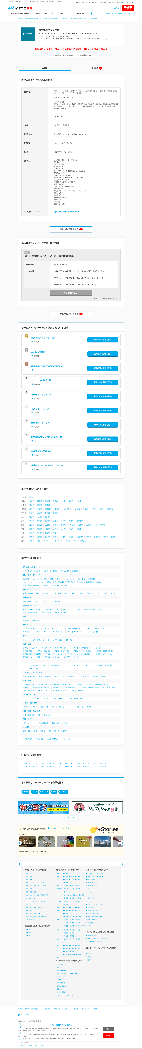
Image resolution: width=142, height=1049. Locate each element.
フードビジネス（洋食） (52, 665)
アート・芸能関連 (99, 676)
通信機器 (45, 585)
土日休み (90, 954)
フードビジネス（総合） (31, 665)
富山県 (31, 517)
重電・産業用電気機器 (31, 585)
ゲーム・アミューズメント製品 (74, 579)
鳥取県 (31, 529)
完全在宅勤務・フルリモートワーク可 (68, 973)
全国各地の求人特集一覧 (94, 942)
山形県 (63, 501)
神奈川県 (66, 509)
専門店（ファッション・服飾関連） (79, 654)
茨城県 (31, 505)
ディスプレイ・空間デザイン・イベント (75, 676)
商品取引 (56, 687)
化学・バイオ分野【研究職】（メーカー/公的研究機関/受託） (50, 256)
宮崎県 (71, 537)
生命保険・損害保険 (60, 690)
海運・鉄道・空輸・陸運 (31, 715)
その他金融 (81, 690)
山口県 (63, 529)
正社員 (28, 929)
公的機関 (26, 727)
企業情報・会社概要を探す (32, 18)
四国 (122, 2)
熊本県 (55, 537)
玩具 (58, 609)
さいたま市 (76, 509)
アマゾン (44, 791)
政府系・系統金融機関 (58, 684)
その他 (25, 735)
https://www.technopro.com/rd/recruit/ (66, 212)
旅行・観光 (69, 640)
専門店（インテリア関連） (32, 657)
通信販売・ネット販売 (72, 657)
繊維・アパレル (68, 609)
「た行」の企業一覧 (82, 763)
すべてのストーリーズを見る (59, 828)
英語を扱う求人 (39, 1045)
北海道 (78, 2)
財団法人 (64, 791)
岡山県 (47, 529)
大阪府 (47, 525)
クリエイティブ (30, 898)
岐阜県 (31, 521)
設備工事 (61, 707)
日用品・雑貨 (48, 609)
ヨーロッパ (47, 541)
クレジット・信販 (108, 687)
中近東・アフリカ (79, 541)
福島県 (71, 501)
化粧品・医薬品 (35, 609)
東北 (83, 2)
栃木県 (39, 505)
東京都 (57, 509)
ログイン (116, 8)
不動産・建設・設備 (30, 703)
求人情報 (95, 68)
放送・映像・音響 (29, 676)
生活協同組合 (27, 739)
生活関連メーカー (29, 605)
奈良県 (63, 525)
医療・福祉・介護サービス (72, 629)
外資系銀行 (79, 684)
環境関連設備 (43, 723)
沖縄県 (88, 537)
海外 (131, 2)
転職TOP (20, 18)
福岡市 (105, 537)
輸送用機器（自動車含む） (95, 582)
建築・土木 (29, 910)
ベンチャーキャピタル (70, 687)
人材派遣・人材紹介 (30, 629)
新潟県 (31, 513)
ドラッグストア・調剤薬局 (78, 648)
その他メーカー (60, 612)
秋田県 (55, 501)
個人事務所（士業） (77, 699)
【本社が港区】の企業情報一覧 (70, 18)
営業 (27, 873)
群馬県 (47, 505)
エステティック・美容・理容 (54, 632)
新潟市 (55, 513)
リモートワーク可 (62, 976)
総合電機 (26, 579)
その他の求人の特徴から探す (65, 995)
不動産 (89, 707)
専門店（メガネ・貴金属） (54, 654)
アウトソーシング (46, 629)
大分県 (63, 537)
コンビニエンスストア (58, 648)
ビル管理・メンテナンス (31, 632)
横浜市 (93, 509)
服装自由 (59, 989)
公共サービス (30, 920)
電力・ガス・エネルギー (60, 723)
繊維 (81, 593)
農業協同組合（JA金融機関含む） (47, 739)
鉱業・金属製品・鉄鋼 (31, 593)
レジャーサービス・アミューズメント (36, 640)
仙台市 (79, 501)
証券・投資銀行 (28, 690)
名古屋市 (80, 521)
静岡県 (39, 521)
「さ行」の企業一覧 (65, 763)
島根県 (39, 529)
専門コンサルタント (60, 699)
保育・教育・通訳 (31, 892)
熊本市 (113, 537)
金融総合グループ (29, 684)
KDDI (35, 791)
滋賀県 (31, 525)
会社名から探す (92, 935)
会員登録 (128, 8)
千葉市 (85, 509)
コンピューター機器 (40, 579)
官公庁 (42, 731)
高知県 (55, 533)
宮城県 (47, 501)
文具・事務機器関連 (30, 612)
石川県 (39, 517)
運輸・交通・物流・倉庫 (31, 711)
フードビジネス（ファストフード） (76, 665)
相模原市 (110, 509)
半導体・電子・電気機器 (55, 582)
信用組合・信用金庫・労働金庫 (98, 684)
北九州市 (97, 537)
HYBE (26, 791)
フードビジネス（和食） (31, 668)
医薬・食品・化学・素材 (33, 913)
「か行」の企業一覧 (47, 763)
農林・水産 (67, 739)
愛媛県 (47, 533)
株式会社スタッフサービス (43, 338)
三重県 (55, 521)
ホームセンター (96, 648)
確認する (109, 1035)
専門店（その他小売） (53, 657)
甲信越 (100, 2)
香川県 (39, 533)
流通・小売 (27, 644)
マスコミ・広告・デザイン (32, 672)
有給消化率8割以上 (62, 970)
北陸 (105, 2)
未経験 (89, 957)
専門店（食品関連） (44, 651)
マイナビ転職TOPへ (27, 1015)
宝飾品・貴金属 (45, 612)
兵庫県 (55, 525)
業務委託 (28, 935)
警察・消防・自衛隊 (30, 731)
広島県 (55, 529)
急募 (58, 967)
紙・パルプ (73, 593)
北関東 (88, 2)
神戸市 (102, 525)
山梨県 (39, 513)
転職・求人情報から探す (20, 13)
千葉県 (39, 509)
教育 (57, 629)
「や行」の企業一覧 (65, 766)
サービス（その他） (92, 632)
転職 (20, 1033)
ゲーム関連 (65, 571)
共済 (72, 690)
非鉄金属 (45, 593)
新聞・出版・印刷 (45, 676)
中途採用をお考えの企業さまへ (116, 13)
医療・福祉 (29, 889)
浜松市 (71, 521)
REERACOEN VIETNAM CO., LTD (47, 437)
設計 (53, 707)
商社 (24, 616)
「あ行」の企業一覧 (30, 763)
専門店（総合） (28, 651)
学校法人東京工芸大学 (41, 451)
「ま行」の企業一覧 (47, 766)
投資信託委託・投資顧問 (41, 687)
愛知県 (47, 521)
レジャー (26, 636)
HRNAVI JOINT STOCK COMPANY (47, 366)
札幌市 (31, 497)
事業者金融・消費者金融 (90, 687)
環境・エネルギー (29, 719)
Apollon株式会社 (39, 352)
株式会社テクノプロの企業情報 (88, 18)
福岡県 (31, 537)
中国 (118, 2)
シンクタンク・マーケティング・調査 (36, 699)
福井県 (47, 517)
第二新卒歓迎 (61, 964)
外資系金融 (43, 684)
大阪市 (88, 525)
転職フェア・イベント (44, 13)
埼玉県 (31, 509)
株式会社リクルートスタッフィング (47, 465)
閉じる (108, 1029)
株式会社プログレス (40, 409)
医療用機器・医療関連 (75, 582)
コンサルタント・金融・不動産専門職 (37, 895)
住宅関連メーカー (29, 597)
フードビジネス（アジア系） (102, 665)
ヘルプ (131, 13)
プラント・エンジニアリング (33, 582)
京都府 (39, 525)
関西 (113, 2)
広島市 (79, 529)
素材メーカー (28, 589)
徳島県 (31, 533)
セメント (112, 593)
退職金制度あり (61, 986)
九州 (127, 2)
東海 (109, 2)
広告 (56, 676)
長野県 (47, 513)
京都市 (80, 525)
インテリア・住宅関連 (53, 601)
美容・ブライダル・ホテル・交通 (36, 886)
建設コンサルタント (30, 707)
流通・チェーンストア (39, 648)
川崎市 (101, 509)
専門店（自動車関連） (62, 651)
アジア (31, 541)
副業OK (59, 980)
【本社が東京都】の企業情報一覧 (50, 18)
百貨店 (25, 648)
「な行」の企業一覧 (100, 763)
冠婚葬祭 (88, 629)
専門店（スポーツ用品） (104, 654)
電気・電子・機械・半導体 (34, 907)
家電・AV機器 (55, 579)
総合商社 (26, 620)
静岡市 (63, 521)
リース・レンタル (43, 690)
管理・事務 (29, 879)
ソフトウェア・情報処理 (31, 571)
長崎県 (47, 537)
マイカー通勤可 (61, 992)
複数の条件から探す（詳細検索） (97, 938)
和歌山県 (72, 525)
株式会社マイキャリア (41, 395)
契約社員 (28, 932)
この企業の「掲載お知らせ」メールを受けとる (71, 55)
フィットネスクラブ (74, 632)
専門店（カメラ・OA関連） (83, 651)
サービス (26, 625)
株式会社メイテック (40, 423)
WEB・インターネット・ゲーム (35, 901)
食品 (24, 609)
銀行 (70, 684)
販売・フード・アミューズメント (36, 882)
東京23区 (48, 509)
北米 (38, 541)
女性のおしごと (82, 13)
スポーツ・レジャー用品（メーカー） (91, 609)
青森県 (31, 501)
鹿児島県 (80, 537)
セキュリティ (99, 629)
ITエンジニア (30, 904)
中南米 (68, 541)
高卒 (88, 960)
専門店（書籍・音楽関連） (32, 654)
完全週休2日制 (61, 983)
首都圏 (94, 2)
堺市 (95, 525)
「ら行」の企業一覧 (82, 766)
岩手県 (39, 501)
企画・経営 (29, 876)
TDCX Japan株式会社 (41, 380)
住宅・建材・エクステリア (32, 601)
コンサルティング (29, 695)
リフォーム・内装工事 (75, 707)
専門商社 (36, 620)
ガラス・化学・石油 (59, 593)
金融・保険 (27, 680)
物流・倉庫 (47, 715)
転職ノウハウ (65, 13)
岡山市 (71, 529)
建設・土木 (44, 707)
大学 (54, 791)
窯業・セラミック (93, 593)
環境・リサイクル (29, 723)
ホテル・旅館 (57, 640)
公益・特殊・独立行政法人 (58, 731)
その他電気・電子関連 (59, 585)
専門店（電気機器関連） (105, 651)
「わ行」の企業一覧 (100, 766)
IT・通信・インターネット (32, 567)
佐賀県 (39, 537)
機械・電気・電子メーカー (32, 575)
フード (25, 661)
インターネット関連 (51, 571)
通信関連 (75, 571)
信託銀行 (26, 687)
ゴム (104, 593)
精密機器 (92, 579)
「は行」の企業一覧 (30, 766)
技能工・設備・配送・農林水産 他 (36, 916)
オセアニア (58, 541)
